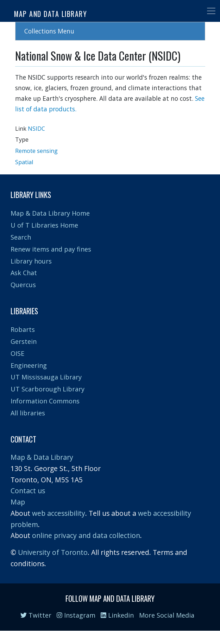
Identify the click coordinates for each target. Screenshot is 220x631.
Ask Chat (24, 272)
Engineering (29, 365)
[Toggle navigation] (211, 11)
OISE (17, 353)
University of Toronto (53, 552)
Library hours (31, 261)
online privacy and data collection (86, 535)
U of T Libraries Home (44, 225)
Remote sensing (36, 151)
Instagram (76, 615)
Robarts (23, 329)
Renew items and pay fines (51, 249)
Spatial (24, 162)
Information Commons (45, 401)
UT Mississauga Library (46, 377)
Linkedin (117, 615)
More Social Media (166, 615)
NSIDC (36, 128)
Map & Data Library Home (50, 213)
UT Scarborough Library (47, 389)
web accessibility (58, 513)
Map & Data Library (42, 457)
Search (21, 237)
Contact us (28, 490)
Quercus (23, 284)
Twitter (35, 615)
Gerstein (24, 341)
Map (18, 502)
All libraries (28, 413)
